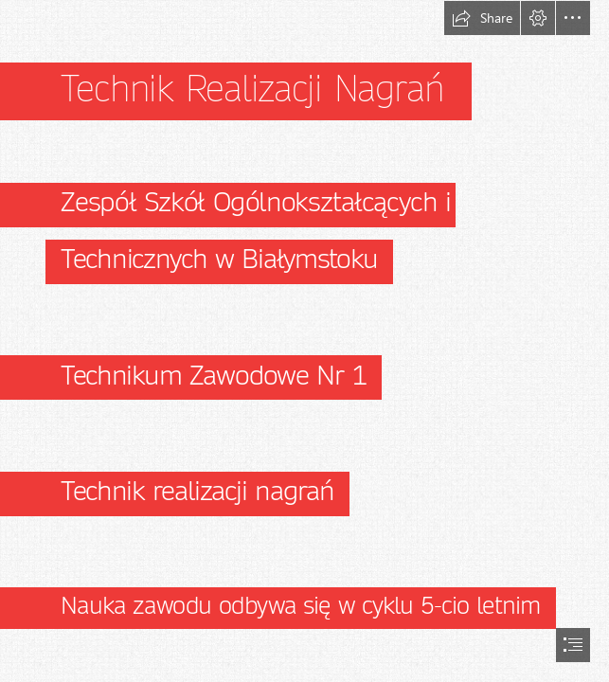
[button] (482, 18)
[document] (304, 341)
